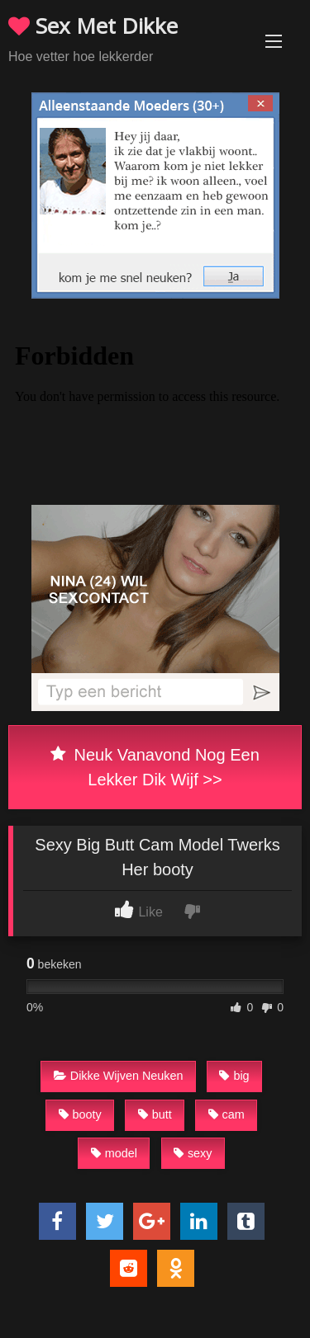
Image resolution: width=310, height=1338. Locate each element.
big (234, 1075)
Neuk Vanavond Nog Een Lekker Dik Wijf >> (155, 767)
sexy (193, 1153)
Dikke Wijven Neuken (119, 1075)
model (114, 1153)
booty (80, 1114)
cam (226, 1114)
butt (155, 1114)
